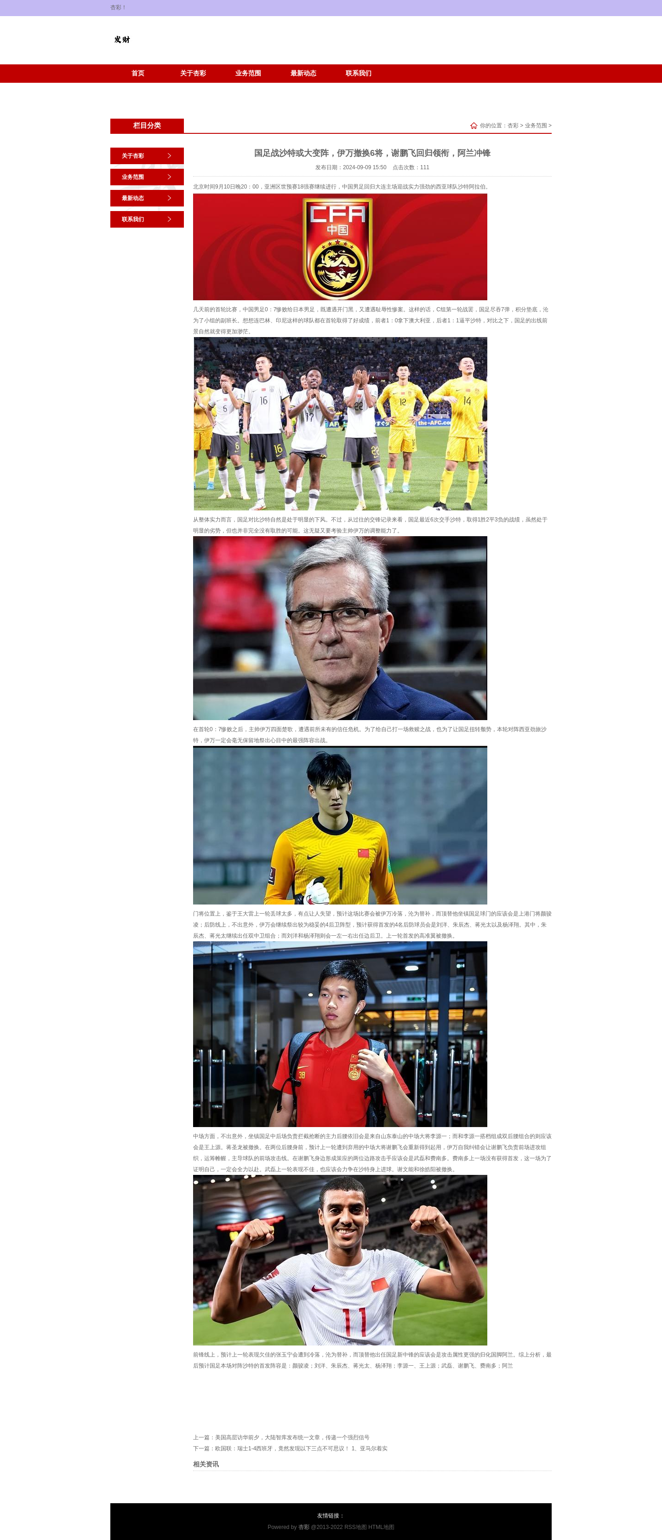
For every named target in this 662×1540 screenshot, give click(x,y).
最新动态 (303, 73)
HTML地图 (381, 1527)
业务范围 (248, 73)
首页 (137, 73)
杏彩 (513, 125)
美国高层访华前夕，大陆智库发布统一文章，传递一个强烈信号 (292, 1437)
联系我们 (358, 73)
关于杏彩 (193, 73)
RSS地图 (355, 1527)
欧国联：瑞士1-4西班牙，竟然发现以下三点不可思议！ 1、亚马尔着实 (301, 1448)
